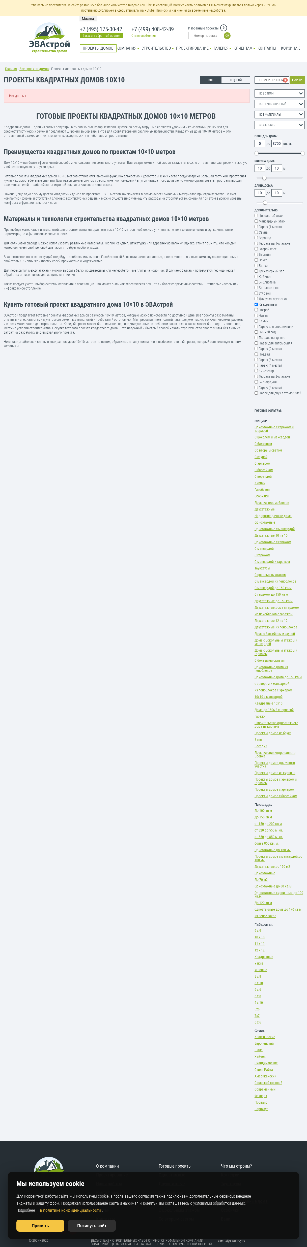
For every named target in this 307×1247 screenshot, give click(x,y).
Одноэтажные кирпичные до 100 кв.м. (279, 894)
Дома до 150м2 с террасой (274, 710)
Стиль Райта (264, 1070)
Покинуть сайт (91, 1226)
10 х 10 (260, 937)
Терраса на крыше (272, 338)
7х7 (257, 1016)
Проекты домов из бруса (273, 733)
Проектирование (192, 48)
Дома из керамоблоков (272, 503)
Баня (258, 740)
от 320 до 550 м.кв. (269, 830)
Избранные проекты (203, 28)
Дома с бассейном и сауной (275, 634)
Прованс (261, 1102)
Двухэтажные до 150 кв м (274, 601)
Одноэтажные (265, 522)
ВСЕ (210, 80)
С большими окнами (270, 660)
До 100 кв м (263, 811)
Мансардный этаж (272, 221)
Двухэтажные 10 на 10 (271, 535)
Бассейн (265, 254)
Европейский (264, 1043)
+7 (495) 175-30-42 (100, 29)
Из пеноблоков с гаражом (274, 614)
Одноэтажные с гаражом (273, 542)
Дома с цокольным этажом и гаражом (276, 652)
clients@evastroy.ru (231, 1240)
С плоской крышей (268, 1083)
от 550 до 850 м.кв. (269, 837)
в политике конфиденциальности (71, 1210)
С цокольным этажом (270, 575)
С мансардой (264, 549)
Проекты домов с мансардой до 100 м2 (278, 858)
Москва (88, 19)
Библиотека (267, 282)
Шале (259, 1050)
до (268, 144)
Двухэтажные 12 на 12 (271, 621)
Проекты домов (98, 48)
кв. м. (287, 144)
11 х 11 (260, 944)
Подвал (264, 354)
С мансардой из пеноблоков (275, 581)
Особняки (262, 496)
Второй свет (267, 249)
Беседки (261, 746)
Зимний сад (267, 332)
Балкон (264, 266)
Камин (263, 321)
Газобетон (262, 490)
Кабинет (265, 277)
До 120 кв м (263, 903)
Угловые (261, 970)
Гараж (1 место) (270, 227)
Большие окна (269, 288)
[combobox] (280, 93)
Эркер (263, 260)
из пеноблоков (265, 916)
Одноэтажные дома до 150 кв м (278, 677)
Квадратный (268, 304)
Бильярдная (268, 382)
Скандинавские (266, 1063)
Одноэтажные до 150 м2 (273, 850)
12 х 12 (260, 950)
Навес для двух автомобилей (280, 393)
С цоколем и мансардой (272, 437)
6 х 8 (258, 996)
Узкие (259, 963)
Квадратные (264, 957)
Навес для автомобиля (275, 343)
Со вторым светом (268, 450)
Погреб (264, 310)
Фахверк (261, 1096)
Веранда (265, 238)
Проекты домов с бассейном (276, 796)
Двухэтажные (265, 509)
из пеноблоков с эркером (273, 690)
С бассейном (264, 470)
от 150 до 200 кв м (268, 824)
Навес (263, 315)
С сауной (261, 457)
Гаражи (260, 716)
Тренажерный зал (271, 271)
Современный (265, 1089)
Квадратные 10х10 (269, 703)
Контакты (267, 48)
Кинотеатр (266, 371)
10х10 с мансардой (269, 697)
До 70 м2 (261, 880)
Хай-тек (260, 1056)
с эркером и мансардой (272, 684)
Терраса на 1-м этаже (274, 243)
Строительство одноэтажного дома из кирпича (276, 724)
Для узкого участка (273, 299)
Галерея (221, 48)
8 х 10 (259, 983)
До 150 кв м (263, 817)
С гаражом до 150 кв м (271, 594)
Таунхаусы (262, 568)
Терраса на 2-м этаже (274, 376)
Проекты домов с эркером (274, 789)
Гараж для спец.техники (276, 327)
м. (285, 168)
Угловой (265, 293)
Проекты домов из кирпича (275, 773)
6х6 (257, 1009)
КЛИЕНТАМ (243, 48)
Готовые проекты (175, 1166)
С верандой (263, 476)
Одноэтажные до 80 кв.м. (274, 886)
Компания (126, 48)
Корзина (290, 48)
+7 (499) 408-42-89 (152, 29)
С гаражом (262, 555)
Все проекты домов (34, 69)
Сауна (263, 232)
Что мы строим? (236, 1166)
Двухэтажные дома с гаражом (277, 607)
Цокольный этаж (271, 216)
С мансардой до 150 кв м (273, 588)
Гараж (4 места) (270, 365)
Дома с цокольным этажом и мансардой (276, 642)
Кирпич (260, 483)
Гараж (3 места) (270, 360)
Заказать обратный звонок (101, 36)
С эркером (262, 463)
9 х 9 (258, 931)
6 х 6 (258, 989)
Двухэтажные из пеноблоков (276, 627)
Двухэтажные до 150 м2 (272, 867)
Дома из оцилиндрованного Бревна (275, 754)
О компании (107, 1166)
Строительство (156, 48)
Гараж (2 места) (270, 349)
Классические (265, 1037)
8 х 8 (258, 976)
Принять (40, 1226)
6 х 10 (259, 1003)
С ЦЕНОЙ (236, 80)
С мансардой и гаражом (272, 562)
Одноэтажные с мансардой (275, 529)
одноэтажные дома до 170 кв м (278, 909)
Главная (11, 69)
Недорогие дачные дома (273, 516)
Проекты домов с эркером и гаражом (276, 781)
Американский (265, 1076)
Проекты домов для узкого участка (275, 764)
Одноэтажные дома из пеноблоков (271, 669)
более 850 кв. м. (267, 843)
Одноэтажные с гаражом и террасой (274, 429)
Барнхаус (261, 1109)
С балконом (263, 444)
